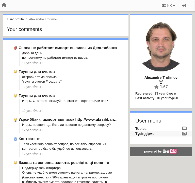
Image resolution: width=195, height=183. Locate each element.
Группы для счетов (37, 71)
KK (168, 6)
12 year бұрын (32, 87)
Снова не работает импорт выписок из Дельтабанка (68, 47)
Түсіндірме (144, 134)
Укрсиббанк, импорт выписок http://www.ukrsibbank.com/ (72, 119)
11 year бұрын (32, 63)
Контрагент (29, 138)
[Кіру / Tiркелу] (184, 5)
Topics (141, 129)
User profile (15, 19)
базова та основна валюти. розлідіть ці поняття (64, 162)
